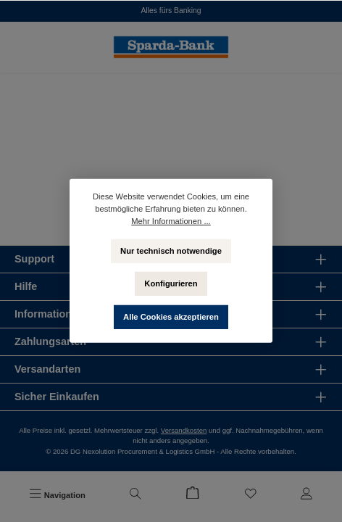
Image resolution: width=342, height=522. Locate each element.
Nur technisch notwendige (171, 250)
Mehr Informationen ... (170, 221)
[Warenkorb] (193, 495)
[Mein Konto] (306, 495)
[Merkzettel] (251, 495)
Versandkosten (184, 430)
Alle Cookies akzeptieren (171, 316)
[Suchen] (135, 495)
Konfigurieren (170, 283)
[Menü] (57, 495)
